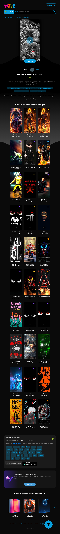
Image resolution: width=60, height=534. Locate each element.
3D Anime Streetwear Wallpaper (30, 426)
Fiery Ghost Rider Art (44, 167)
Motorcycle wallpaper (23, 17)
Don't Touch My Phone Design (16, 232)
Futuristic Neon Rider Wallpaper (16, 394)
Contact (12, 524)
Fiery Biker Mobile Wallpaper (16, 135)
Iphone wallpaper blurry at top (38, 91)
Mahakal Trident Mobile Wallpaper (16, 264)
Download (30, 61)
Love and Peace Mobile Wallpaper (16, 426)
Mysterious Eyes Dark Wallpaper (16, 297)
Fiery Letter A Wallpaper (44, 296)
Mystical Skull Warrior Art (30, 362)
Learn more (29, 484)
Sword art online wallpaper (14, 88)
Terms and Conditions (27, 524)
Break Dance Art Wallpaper (16, 329)
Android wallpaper (17, 443)
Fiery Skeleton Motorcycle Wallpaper (44, 135)
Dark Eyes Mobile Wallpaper (30, 329)
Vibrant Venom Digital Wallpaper (44, 264)
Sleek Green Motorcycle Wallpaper (44, 362)
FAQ (44, 524)
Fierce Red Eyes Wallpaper (44, 329)
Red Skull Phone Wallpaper (30, 200)
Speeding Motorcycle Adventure (16, 167)
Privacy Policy (38, 524)
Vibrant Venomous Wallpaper (30, 297)
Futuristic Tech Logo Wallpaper (44, 426)
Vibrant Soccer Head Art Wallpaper (16, 200)
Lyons (34, 69)
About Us (17, 524)
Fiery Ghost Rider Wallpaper (44, 200)
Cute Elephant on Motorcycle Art (30, 264)
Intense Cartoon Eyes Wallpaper (30, 394)
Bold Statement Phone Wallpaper (16, 362)
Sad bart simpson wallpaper (22, 91)
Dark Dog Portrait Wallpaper (44, 232)
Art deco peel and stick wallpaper (44, 88)
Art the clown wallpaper (28, 88)
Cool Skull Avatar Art (30, 167)
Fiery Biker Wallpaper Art (30, 135)
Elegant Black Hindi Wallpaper (30, 232)
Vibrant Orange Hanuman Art (44, 394)
